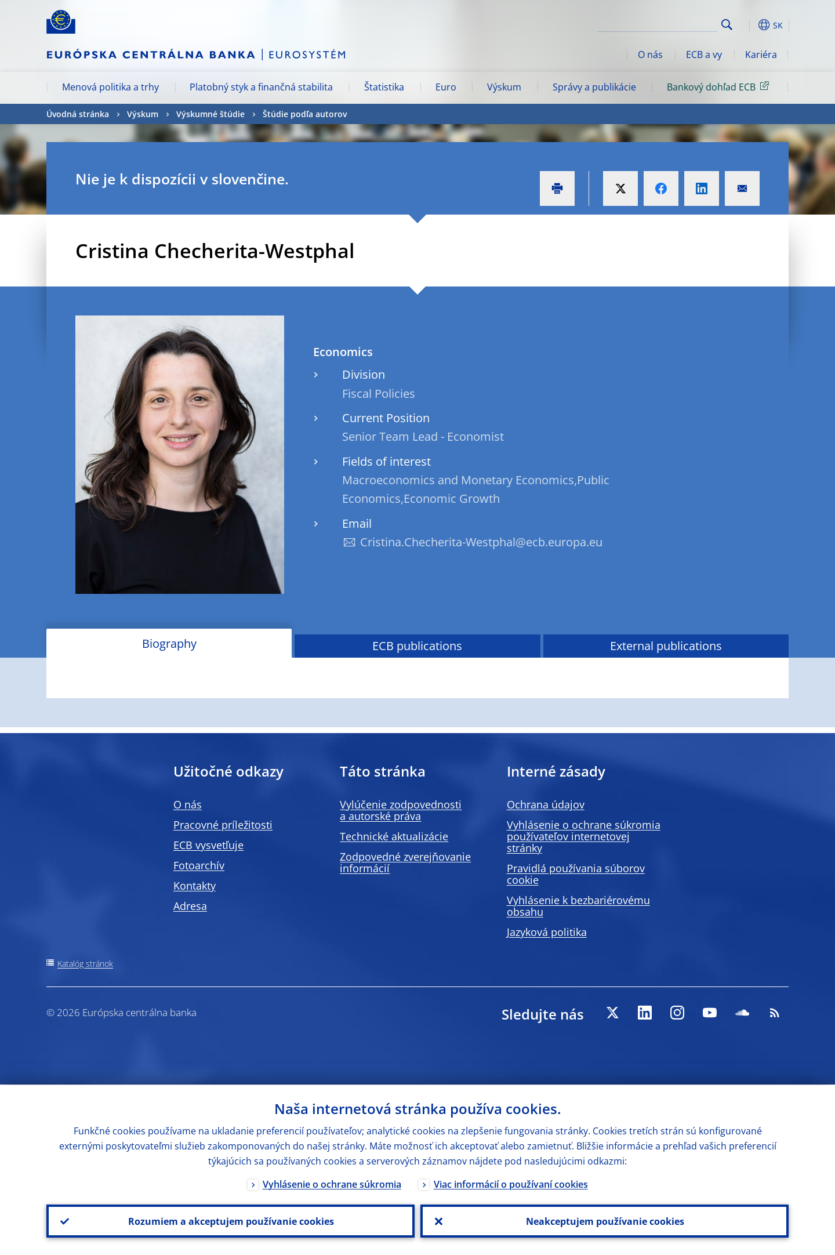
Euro (445, 87)
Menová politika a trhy (110, 87)
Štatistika (384, 87)
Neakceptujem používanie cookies (604, 1220)
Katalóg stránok (85, 963)
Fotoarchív (198, 865)
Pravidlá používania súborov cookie (576, 874)
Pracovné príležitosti (223, 825)
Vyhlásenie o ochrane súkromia (332, 1183)
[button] (748, 25)
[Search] (659, 23)
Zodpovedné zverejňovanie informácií (405, 862)
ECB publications (417, 646)
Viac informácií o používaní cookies (511, 1183)
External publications (666, 646)
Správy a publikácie (594, 87)
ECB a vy (704, 54)
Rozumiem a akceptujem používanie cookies (230, 1220)
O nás (650, 54)
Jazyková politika (547, 932)
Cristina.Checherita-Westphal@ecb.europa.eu (481, 542)
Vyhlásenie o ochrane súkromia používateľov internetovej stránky (583, 836)
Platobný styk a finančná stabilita (261, 87)
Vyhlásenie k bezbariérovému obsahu (578, 906)
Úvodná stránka (77, 113)
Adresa (190, 906)
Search (726, 24)
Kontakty (194, 886)
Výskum (504, 87)
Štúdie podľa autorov (305, 113)
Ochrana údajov (545, 804)
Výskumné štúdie (210, 113)
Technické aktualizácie (394, 836)
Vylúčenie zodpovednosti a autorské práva (401, 810)
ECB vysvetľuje (208, 845)
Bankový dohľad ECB (720, 86)
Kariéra (761, 54)
